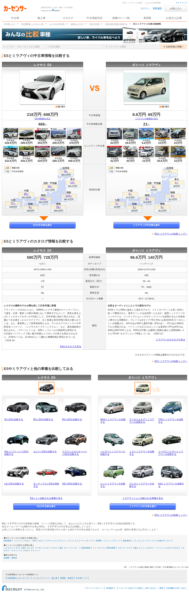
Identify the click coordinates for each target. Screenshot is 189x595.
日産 (23, 548)
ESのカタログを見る (70, 346)
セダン (41, 541)
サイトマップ (181, 3)
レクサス (7, 548)
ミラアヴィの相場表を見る (146, 119)
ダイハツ (67, 548)
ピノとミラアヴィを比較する (112, 485)
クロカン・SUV (29, 541)
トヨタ (16, 548)
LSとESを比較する (14, 483)
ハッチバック (71, 541)
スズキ (53, 548)
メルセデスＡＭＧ (171, 548)
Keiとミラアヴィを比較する (171, 485)
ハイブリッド (115, 541)
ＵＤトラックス (124, 548)
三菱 (60, 548)
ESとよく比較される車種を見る (46, 498)
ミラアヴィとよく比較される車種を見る (142, 498)
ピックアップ (147, 541)
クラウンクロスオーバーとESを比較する (74, 453)
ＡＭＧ (26, 550)
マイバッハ (35, 550)
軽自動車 (7, 541)
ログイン (145, 8)
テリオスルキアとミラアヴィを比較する (141, 420)
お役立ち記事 (174, 17)
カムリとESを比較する (45, 451)
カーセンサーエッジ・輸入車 (45, 578)
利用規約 (110, 588)
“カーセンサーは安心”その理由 (129, 588)
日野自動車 (110, 548)
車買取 (147, 17)
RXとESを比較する (72, 419)
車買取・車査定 (10, 558)
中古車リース (81, 578)
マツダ (37, 548)
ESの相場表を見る (42, 119)
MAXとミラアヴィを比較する (113, 420)
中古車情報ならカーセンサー (18, 578)
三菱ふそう (137, 548)
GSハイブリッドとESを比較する (16, 453)
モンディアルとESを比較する (46, 485)
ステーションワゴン (54, 541)
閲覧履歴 (157, 8)
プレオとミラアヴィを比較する (141, 485)
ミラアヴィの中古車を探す (146, 225)
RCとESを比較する (43, 419)
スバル (45, 548)
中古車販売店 (94, 17)
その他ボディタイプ (164, 541)
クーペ (81, 541)
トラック (136, 541)
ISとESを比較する (13, 419)
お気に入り (175, 8)
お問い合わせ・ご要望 (154, 588)
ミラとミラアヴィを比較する (141, 453)
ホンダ (30, 548)
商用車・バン (101, 541)
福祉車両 (126, 541)
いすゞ (76, 548)
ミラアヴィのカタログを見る (170, 339)
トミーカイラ (98, 548)
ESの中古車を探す (42, 225)
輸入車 (42, 17)
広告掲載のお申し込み (175, 588)
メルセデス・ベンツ (152, 548)
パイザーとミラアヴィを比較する (112, 453)
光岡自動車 (86, 548)
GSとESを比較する (72, 483)
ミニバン (17, 541)
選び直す (60, 107)
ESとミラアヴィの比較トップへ (171, 233)
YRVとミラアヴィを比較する (170, 420)
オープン (90, 541)
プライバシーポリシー (93, 588)
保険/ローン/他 (121, 17)
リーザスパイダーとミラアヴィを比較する (170, 453)
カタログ (68, 17)
